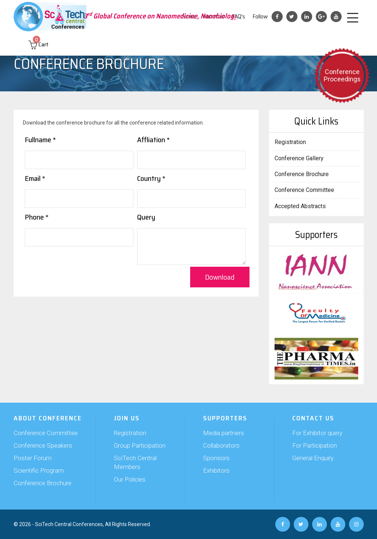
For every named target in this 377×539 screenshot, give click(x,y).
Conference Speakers (43, 445)
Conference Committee (304, 189)
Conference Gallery (299, 158)
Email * (35, 178)
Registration (290, 142)
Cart (38, 44)
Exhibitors (216, 470)
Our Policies (130, 479)
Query (146, 217)
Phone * (37, 217)
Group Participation (139, 445)
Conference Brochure (302, 174)
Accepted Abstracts (300, 206)
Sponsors (216, 458)
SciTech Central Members (135, 462)
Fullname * (40, 139)
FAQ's (238, 16)
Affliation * (153, 139)
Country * (151, 178)
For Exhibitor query (317, 433)
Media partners (223, 433)
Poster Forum (33, 458)
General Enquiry (313, 458)
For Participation (314, 445)
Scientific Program (39, 470)
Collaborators (221, 445)
